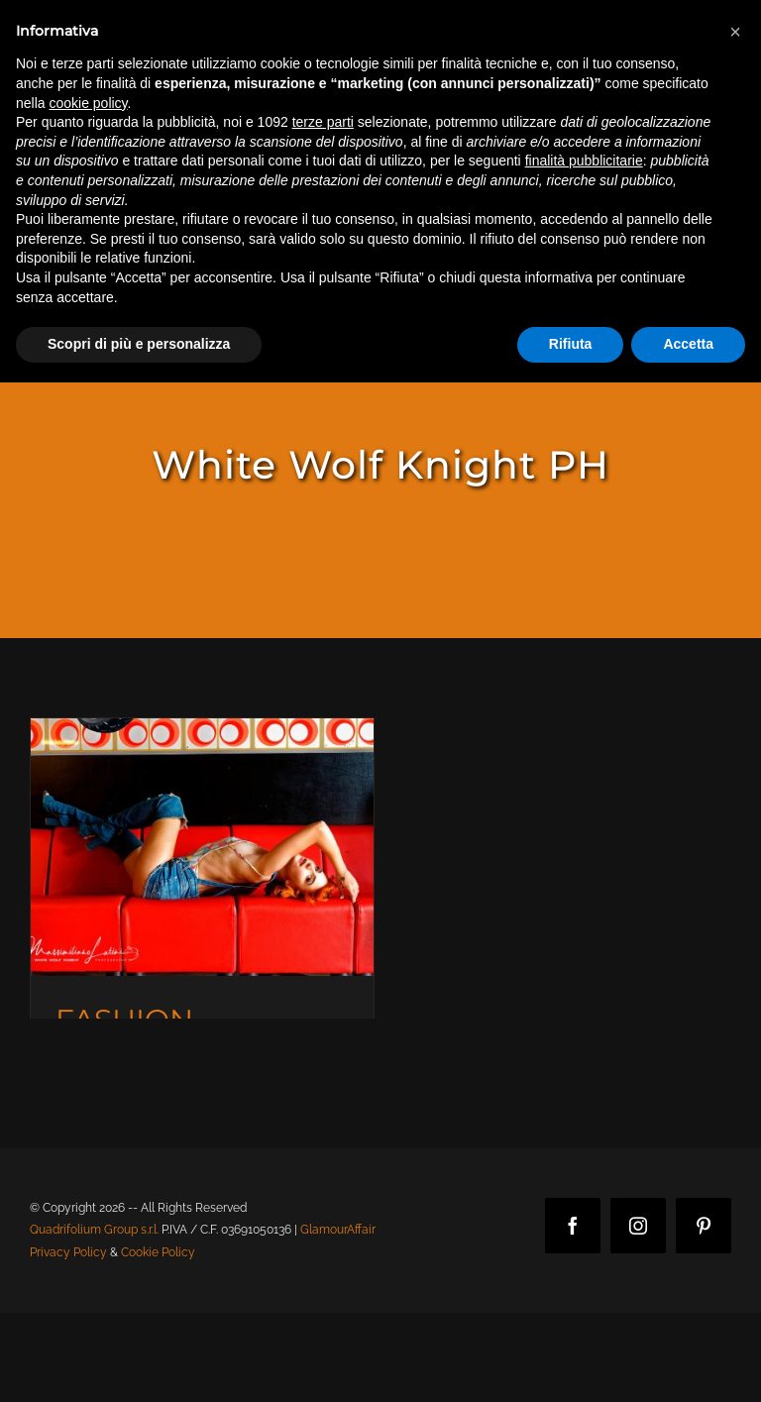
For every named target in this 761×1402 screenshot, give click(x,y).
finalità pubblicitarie (584, 160)
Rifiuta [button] (571, 344)
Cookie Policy (158, 1252)
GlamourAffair (338, 1230)
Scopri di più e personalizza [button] (139, 344)
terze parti (323, 122)
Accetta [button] (688, 344)
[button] (735, 32)
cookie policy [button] (88, 103)
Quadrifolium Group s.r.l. (94, 1230)
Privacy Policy (68, 1252)
